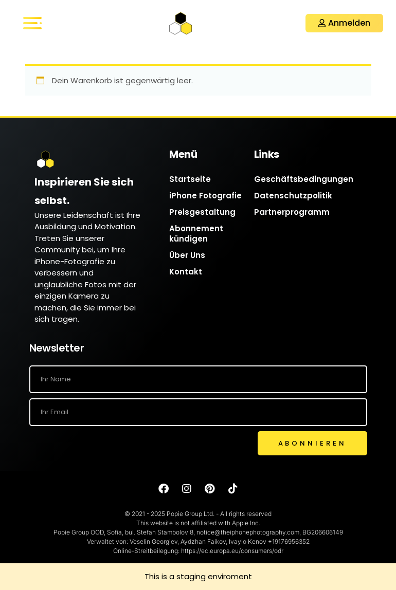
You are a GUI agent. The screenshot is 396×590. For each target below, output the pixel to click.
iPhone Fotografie (205, 195)
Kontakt (185, 271)
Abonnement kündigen (196, 233)
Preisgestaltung (202, 212)
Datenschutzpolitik (293, 195)
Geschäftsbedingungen (303, 179)
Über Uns (187, 255)
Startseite (190, 179)
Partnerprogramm (292, 212)
